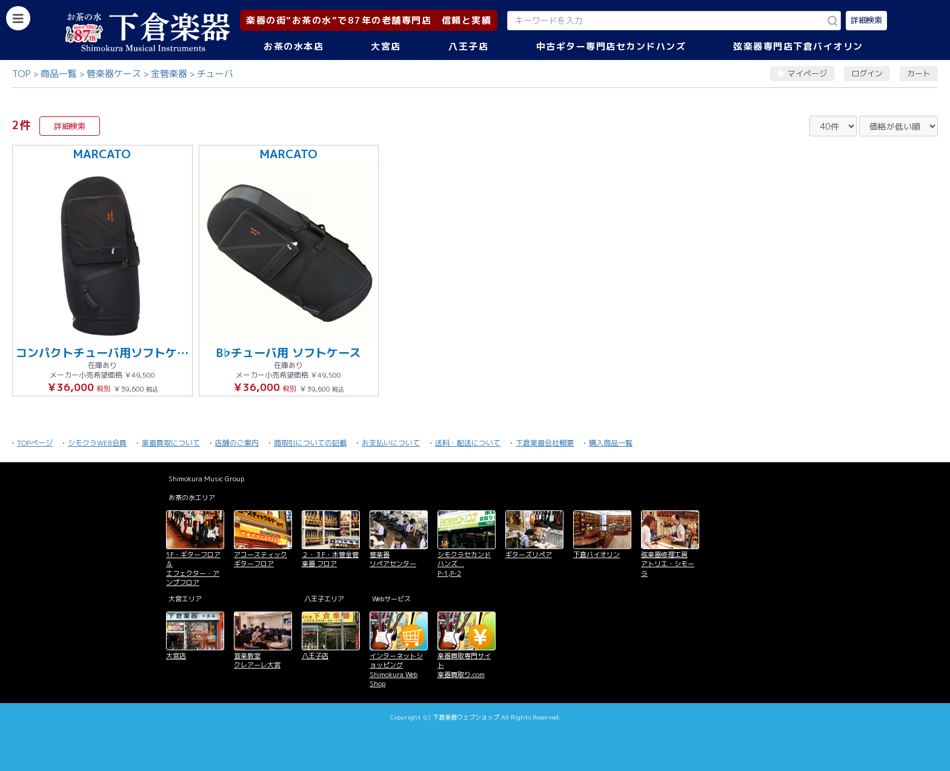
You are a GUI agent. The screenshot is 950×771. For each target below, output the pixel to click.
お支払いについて (391, 443)
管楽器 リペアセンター (393, 559)
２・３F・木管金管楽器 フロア (330, 559)
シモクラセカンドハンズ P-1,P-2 (464, 564)
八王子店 (468, 46)
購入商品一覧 (611, 443)
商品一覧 (59, 73)
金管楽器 (169, 73)
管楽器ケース (114, 73)
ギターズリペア (528, 554)
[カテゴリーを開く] (18, 18)
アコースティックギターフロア (260, 559)
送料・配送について (467, 443)
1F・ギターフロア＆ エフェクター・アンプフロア (193, 568)
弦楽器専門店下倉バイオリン (798, 46)
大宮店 (386, 46)
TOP (21, 73)
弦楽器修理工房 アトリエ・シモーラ (667, 564)
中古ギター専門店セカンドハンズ (611, 46)
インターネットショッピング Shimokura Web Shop (396, 670)
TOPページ (35, 443)
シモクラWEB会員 (97, 443)
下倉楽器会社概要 (545, 443)
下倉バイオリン (596, 554)
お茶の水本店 (294, 46)
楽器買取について (171, 443)
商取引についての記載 (310, 443)
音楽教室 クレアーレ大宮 (257, 660)
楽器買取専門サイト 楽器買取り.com (464, 665)
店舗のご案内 (237, 443)
